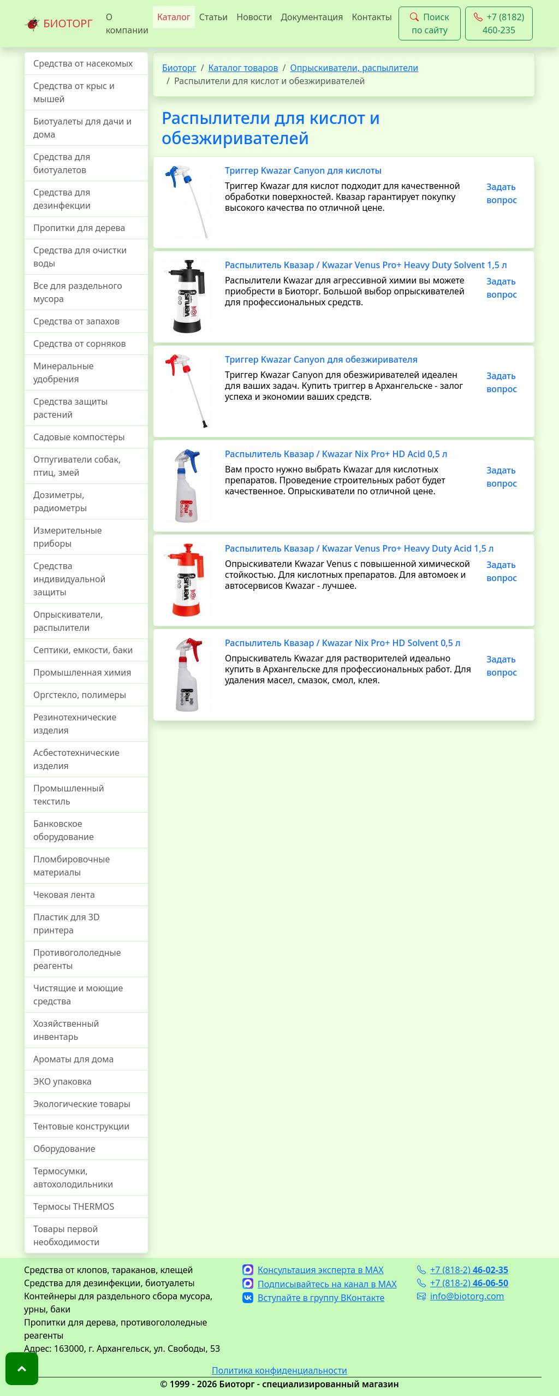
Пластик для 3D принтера (66, 923)
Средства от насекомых (83, 63)
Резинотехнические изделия (74, 723)
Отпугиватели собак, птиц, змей (77, 465)
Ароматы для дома (73, 1059)
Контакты (371, 17)
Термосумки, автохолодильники (73, 1177)
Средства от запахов (76, 321)
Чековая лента (64, 895)
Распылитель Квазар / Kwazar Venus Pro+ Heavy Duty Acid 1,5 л (359, 548)
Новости (254, 17)
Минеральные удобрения (63, 372)
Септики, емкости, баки (83, 650)
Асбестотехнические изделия (76, 759)
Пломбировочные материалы (71, 865)
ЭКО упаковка (62, 1081)
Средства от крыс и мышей (74, 92)
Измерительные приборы (67, 536)
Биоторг (179, 68)
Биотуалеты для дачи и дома (82, 127)
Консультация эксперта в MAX (313, 1270)
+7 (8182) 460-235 (499, 23)
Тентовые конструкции (81, 1126)
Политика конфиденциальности (279, 1370)
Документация (312, 17)
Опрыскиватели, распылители (68, 621)
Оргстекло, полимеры (79, 695)
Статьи (213, 17)
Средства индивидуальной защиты (69, 579)
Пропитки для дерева (79, 228)
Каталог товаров (243, 68)
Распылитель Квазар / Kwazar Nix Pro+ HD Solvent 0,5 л (343, 643)
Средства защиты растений (70, 408)
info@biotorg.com (460, 1296)
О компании (127, 23)
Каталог (174, 17)
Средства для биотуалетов (61, 163)
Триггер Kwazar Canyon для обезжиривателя (321, 359)
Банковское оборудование (63, 830)
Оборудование (64, 1149)
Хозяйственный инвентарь (66, 1030)
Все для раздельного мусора (77, 292)
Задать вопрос (501, 193)
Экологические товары (81, 1104)
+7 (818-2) (462, 1270)
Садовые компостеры (79, 437)
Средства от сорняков (79, 344)
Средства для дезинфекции (62, 198)
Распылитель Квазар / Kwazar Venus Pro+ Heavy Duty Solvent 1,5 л (366, 265)
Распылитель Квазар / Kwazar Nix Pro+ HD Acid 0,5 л (336, 454)
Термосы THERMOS (73, 1206)
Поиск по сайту (429, 23)
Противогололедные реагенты (77, 959)
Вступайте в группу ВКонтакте (313, 1298)
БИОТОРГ (58, 24)
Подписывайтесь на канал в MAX (319, 1284)
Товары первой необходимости (66, 1235)
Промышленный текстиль (68, 794)
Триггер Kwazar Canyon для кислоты (303, 170)
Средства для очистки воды (80, 256)
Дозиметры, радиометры (60, 501)
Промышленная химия (82, 672)
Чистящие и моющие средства (78, 994)
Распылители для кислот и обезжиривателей (271, 127)
